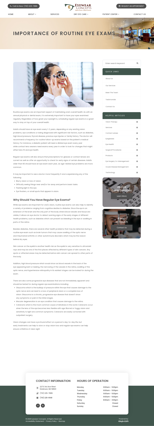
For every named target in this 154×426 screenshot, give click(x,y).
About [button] (32, 14)
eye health (110, 145)
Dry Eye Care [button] (81, 14)
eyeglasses (110, 139)
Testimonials (111, 99)
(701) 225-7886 (46, 393)
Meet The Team (112, 92)
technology (111, 174)
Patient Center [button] (111, 14)
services (109, 128)
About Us (110, 78)
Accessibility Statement (35, 421)
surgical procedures (114, 151)
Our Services (111, 85)
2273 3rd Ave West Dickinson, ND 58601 (48, 387)
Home (10, 14)
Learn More (121, 198)
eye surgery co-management (119, 162)
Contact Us (140, 14)
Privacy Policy (51, 421)
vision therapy (112, 122)
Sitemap (62, 421)
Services (54, 14)
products (109, 157)
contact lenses (112, 133)
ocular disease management (118, 168)
